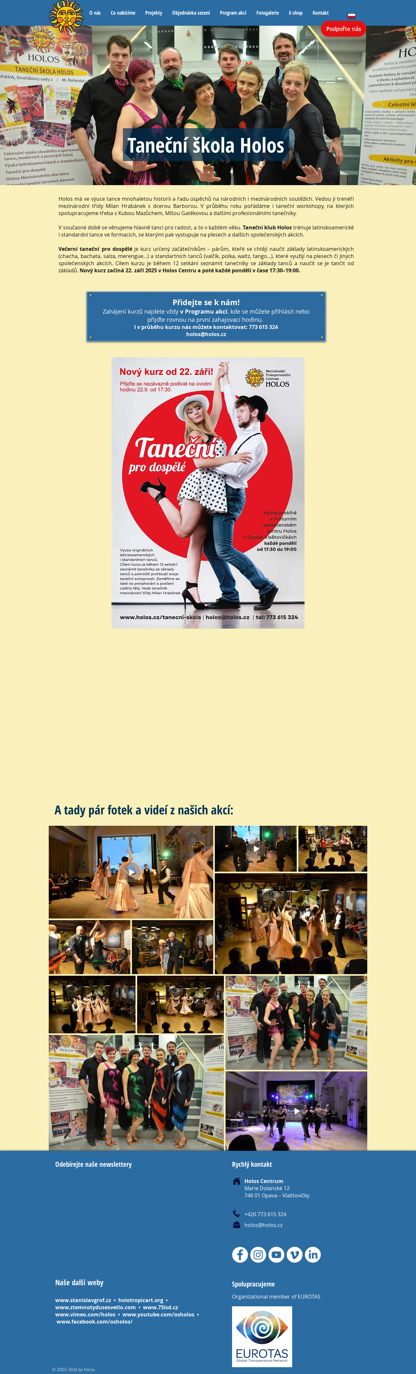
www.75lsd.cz (160, 1307)
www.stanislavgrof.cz (83, 1300)
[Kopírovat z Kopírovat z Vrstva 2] (214, 172)
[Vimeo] (295, 1255)
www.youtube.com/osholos (159, 1314)
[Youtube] (276, 1255)
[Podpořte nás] (343, 29)
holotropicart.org (140, 1300)
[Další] (380, 105)
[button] (123, 13)
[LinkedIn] (313, 1255)
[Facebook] (240, 1255)
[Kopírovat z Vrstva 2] (209, 172)
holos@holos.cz (206, 334)
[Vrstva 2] (202, 172)
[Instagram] (258, 1255)
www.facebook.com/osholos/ (95, 1321)
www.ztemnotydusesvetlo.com (95, 1307)
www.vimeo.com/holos (86, 1314)
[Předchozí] (35, 105)
